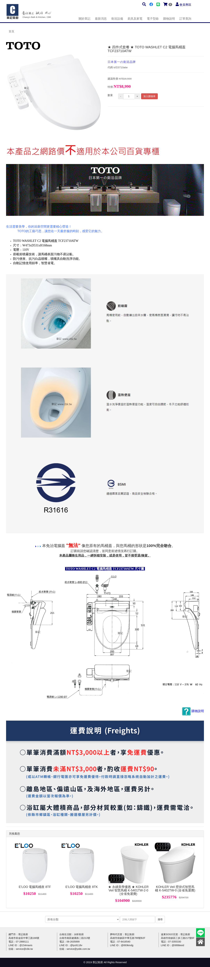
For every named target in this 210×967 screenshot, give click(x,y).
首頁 (11, 31)
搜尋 (160, 919)
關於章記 (84, 18)
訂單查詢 (185, 18)
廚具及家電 (135, 18)
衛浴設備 (117, 18)
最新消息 (101, 18)
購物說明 (169, 18)
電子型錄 (153, 18)
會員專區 (185, 4)
